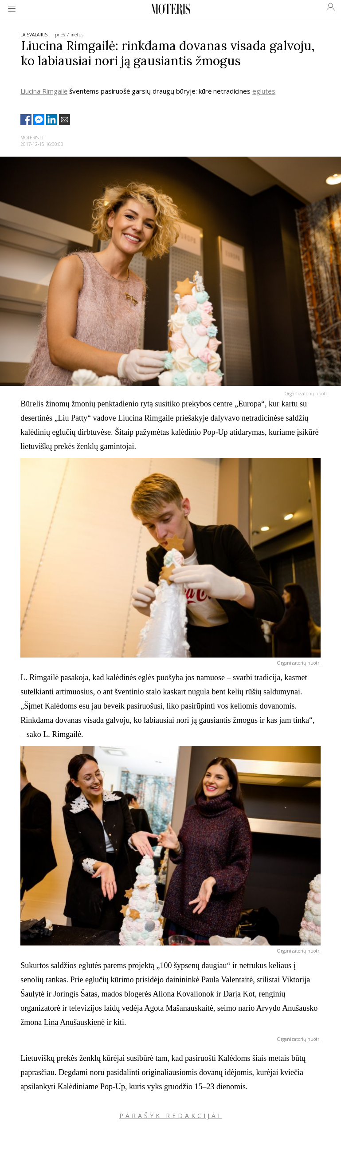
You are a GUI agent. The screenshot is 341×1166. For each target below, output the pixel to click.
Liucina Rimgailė (43, 91)
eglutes (263, 91)
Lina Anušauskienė (74, 1022)
